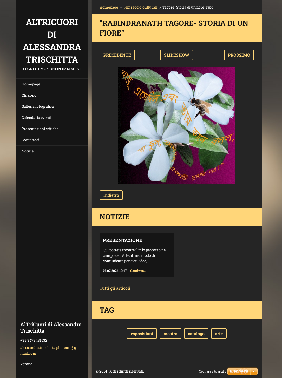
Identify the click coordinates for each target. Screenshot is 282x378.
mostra (170, 333)
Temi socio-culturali (140, 7)
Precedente (117, 55)
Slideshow (176, 55)
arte (219, 333)
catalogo (196, 333)
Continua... (138, 270)
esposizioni (142, 333)
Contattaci (30, 139)
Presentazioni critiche (40, 128)
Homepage (31, 84)
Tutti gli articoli (115, 288)
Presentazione (122, 240)
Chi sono (29, 95)
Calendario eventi (36, 117)
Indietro (111, 195)
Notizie (28, 150)
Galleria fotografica (38, 106)
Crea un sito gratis (212, 371)
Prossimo (239, 55)
